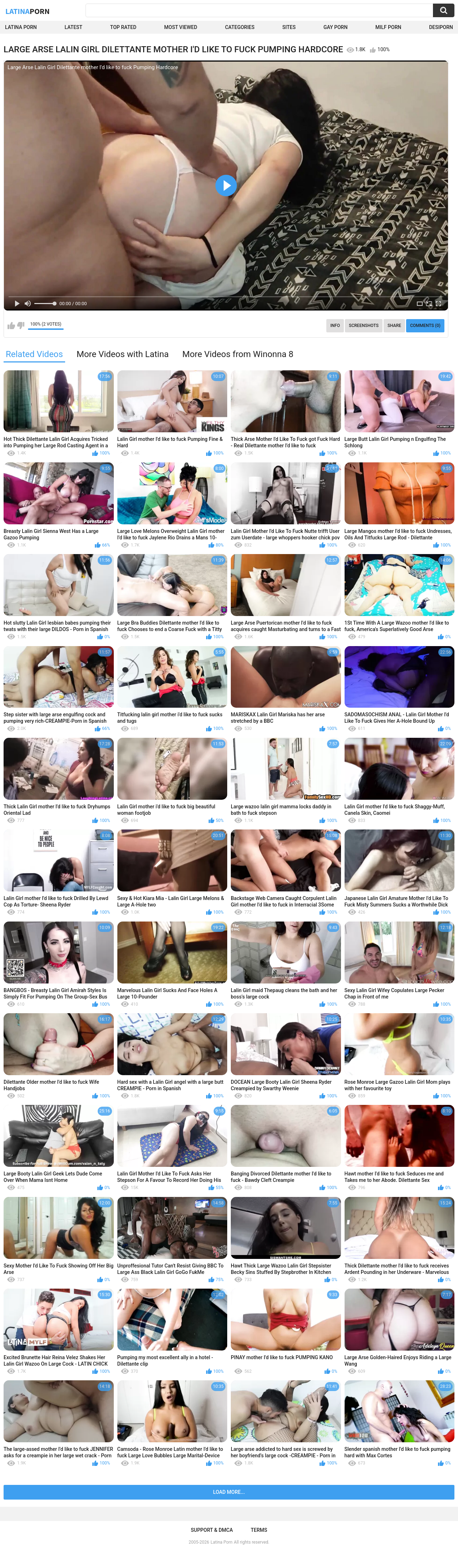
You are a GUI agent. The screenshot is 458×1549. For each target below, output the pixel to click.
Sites (289, 27)
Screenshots (364, 325)
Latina (27, 11)
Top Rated (123, 27)
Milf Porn (388, 27)
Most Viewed (180, 27)
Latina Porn (21, 27)
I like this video (11, 325)
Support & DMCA (212, 1530)
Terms (259, 1530)
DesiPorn (441, 27)
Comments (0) (425, 325)
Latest (74, 27)
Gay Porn (335, 27)
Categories (239, 27)
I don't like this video (20, 325)
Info (335, 325)
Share (394, 325)
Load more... (229, 1492)
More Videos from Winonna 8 (237, 354)
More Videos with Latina (123, 354)
